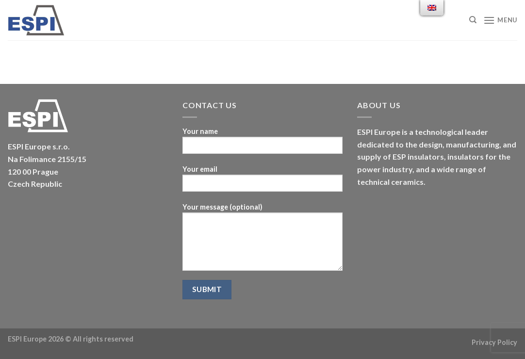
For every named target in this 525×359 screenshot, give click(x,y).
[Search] (472, 20)
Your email (262, 181)
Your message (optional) (262, 240)
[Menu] (500, 20)
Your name (262, 144)
